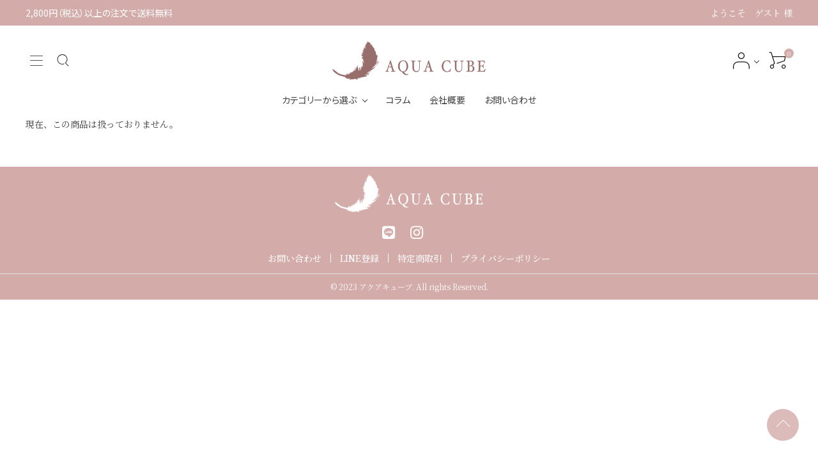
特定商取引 (419, 258)
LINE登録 (359, 258)
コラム (398, 99)
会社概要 (447, 99)
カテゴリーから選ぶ (319, 99)
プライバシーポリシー (505, 258)
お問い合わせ (510, 99)
